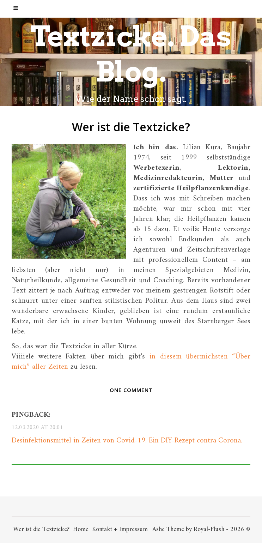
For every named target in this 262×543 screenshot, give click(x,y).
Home (81, 529)
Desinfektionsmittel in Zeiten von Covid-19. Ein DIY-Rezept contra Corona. (127, 440)
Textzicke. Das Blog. (131, 54)
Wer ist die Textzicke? (41, 529)
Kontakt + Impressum (120, 529)
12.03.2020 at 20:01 (37, 428)
